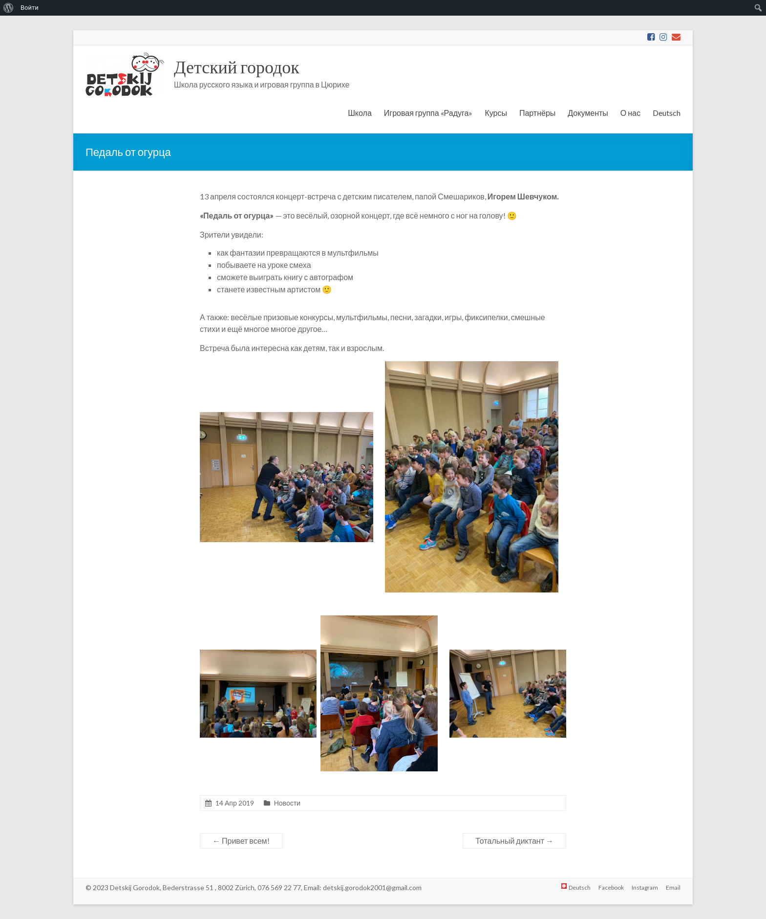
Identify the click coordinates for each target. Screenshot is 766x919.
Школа (360, 112)
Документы (588, 112)
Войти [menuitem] (30, 7)
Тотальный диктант (514, 840)
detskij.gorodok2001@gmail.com (372, 887)
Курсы (496, 112)
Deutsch (667, 112)
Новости (287, 803)
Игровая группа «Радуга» (428, 112)
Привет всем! (241, 840)
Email (673, 887)
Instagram (645, 887)
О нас (630, 112)
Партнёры (537, 112)
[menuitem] (8, 8)
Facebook (611, 887)
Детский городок (236, 66)
